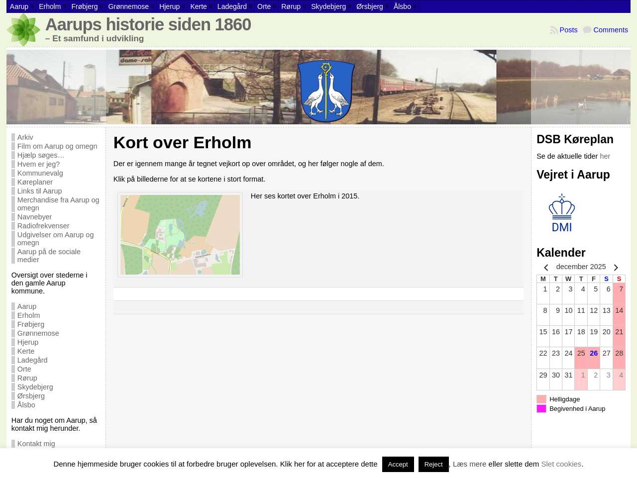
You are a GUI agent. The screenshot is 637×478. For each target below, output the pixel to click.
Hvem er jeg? (38, 164)
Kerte (25, 351)
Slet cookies (561, 464)
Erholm (28, 315)
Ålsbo (26, 405)
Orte (24, 369)
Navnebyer (34, 217)
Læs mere (470, 464)
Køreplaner (35, 182)
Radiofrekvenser (43, 226)
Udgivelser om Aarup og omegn (55, 239)
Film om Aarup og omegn (57, 146)
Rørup (27, 378)
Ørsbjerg (31, 396)
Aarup (26, 306)
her (605, 156)
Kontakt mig (36, 444)
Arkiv (25, 137)
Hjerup (27, 342)
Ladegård (32, 360)
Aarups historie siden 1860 (148, 24)
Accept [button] (398, 464)
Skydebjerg (35, 387)
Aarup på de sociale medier (49, 256)
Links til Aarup (39, 191)
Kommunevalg (40, 173)
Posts (569, 30)
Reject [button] (434, 464)
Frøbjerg (30, 324)
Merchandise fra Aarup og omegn (58, 204)
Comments (611, 30)
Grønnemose (38, 333)
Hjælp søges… (41, 155)
